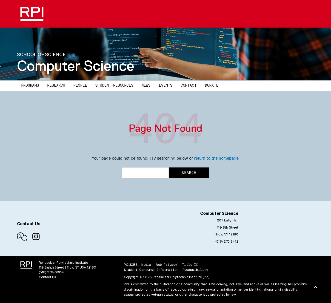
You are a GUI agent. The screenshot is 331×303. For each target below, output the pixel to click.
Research (56, 85)
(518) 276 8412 (226, 241)
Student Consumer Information (151, 270)
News (146, 85)
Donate (211, 85)
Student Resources (114, 85)
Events (165, 85)
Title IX (190, 265)
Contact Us (47, 277)
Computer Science (75, 65)
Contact (189, 85)
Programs (30, 85)
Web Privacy (166, 265)
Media (146, 265)
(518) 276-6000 (51, 272)
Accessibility (195, 270)
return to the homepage (216, 158)
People (80, 85)
